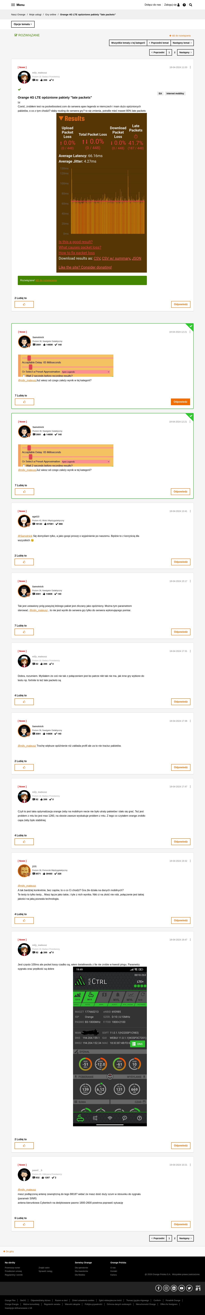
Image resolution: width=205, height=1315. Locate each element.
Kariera (114, 1275)
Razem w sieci (61, 1300)
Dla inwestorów (81, 1271)
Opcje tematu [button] (22, 24)
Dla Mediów (80, 1275)
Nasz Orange (18, 14)
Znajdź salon (44, 1268)
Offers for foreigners (168, 1304)
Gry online (50, 14)
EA (160, 93)
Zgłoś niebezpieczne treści (110, 1300)
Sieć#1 (23, 1300)
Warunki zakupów (72, 1304)
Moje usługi (35, 14)
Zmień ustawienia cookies (83, 1300)
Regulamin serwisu (52, 1304)
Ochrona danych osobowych (119, 1304)
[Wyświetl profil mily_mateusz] (39, 72)
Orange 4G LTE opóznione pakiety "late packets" (55, 97)
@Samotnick (25, 536)
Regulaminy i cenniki (14, 1275)
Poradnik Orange (173, 1300)
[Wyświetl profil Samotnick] (38, 337)
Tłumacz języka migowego (137, 1300)
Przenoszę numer (12, 1268)
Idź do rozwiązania (181, 35)
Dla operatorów (81, 1268)
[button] (190, 67)
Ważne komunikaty (31, 1304)
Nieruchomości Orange (146, 1304)
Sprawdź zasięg (45, 1271)
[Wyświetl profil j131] (34, 866)
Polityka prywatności (93, 1304)
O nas (113, 1268)
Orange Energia (12, 1304)
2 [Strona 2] (174, 52)
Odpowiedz (181, 304)
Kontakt (114, 1271)
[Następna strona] (185, 52)
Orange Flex (10, 1300)
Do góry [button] (10, 1251)
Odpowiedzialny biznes (40, 1300)
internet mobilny (175, 93)
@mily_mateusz (27, 380)
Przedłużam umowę (13, 1271)
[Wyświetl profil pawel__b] (37, 1170)
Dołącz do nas (153, 4)
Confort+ (157, 1300)
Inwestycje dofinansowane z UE (18, 1308)
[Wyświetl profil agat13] (35, 516)
